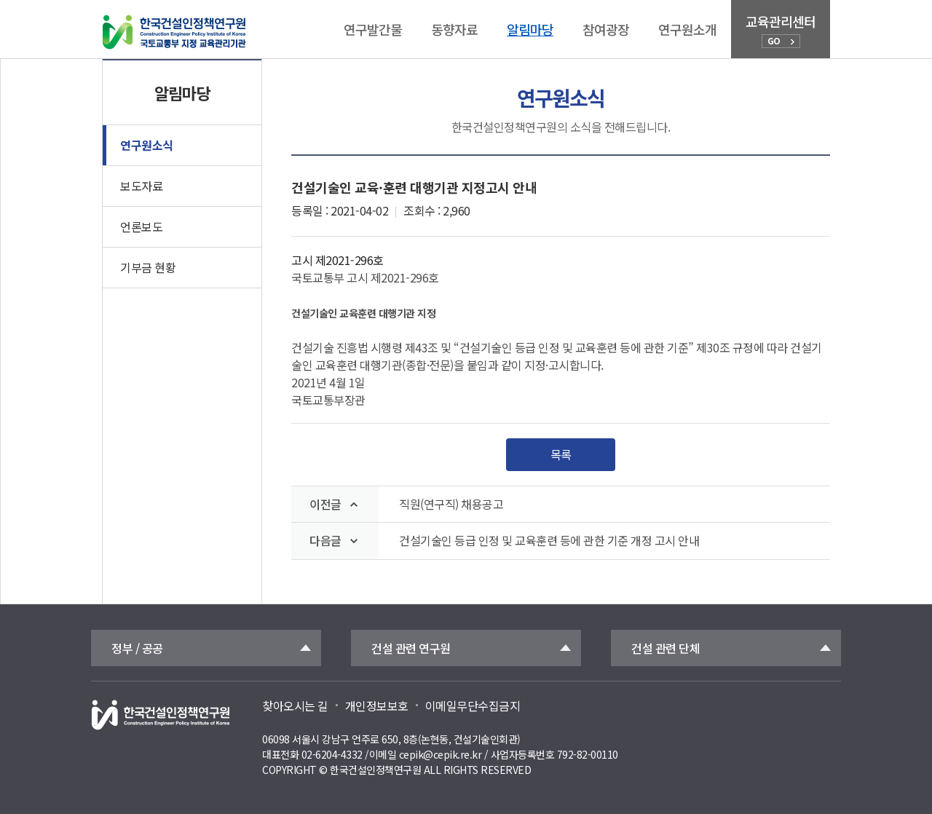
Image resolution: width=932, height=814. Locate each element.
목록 (561, 454)
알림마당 (530, 29)
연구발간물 (373, 29)
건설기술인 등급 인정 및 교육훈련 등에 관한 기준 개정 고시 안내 (549, 541)
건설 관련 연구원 (411, 648)
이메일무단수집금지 (473, 705)
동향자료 (454, 29)
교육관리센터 (781, 30)
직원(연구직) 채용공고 (451, 504)
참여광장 (605, 29)
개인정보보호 (376, 705)
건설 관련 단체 (665, 648)
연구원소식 (146, 145)
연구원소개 (687, 29)
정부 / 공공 (137, 648)
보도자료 (141, 185)
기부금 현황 (147, 267)
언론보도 (141, 226)
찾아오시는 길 (295, 705)
